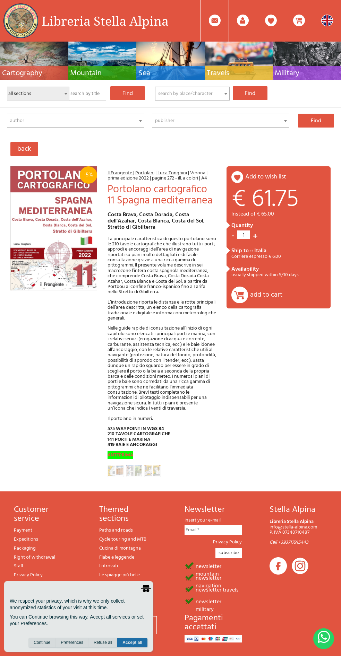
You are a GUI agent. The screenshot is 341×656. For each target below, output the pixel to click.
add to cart (266, 294)
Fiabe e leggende (116, 557)
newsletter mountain (208, 566)
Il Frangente (120, 173)
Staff (18, 566)
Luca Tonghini (172, 173)
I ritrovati (108, 566)
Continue (42, 642)
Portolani (144, 173)
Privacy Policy (28, 575)
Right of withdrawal (34, 557)
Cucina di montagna (120, 548)
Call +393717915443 (289, 542)
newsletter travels (217, 589)
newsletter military (208, 601)
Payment (23, 530)
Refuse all (103, 642)
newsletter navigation (208, 577)
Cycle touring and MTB (122, 539)
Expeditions (26, 539)
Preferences (72, 642)
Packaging (25, 548)
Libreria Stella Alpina (105, 20)
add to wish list (265, 177)
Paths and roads (116, 530)
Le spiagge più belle (119, 575)
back (24, 149)
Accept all (132, 642)
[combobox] (192, 93)
